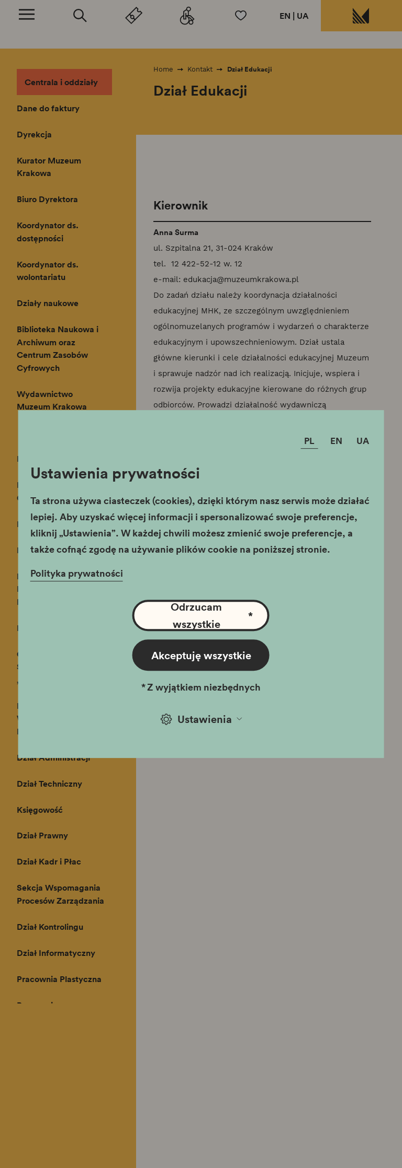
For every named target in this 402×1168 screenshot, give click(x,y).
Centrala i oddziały (61, 82)
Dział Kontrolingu (50, 926)
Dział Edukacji (249, 69)
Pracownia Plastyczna (59, 979)
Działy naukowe (48, 303)
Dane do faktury (48, 108)
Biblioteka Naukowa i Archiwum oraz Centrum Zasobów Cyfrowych (57, 348)
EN (285, 15)
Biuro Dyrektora (47, 199)
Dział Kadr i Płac (49, 861)
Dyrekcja (34, 134)
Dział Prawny (42, 835)
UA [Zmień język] (362, 441)
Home (163, 69)
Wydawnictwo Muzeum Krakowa (52, 400)
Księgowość (40, 809)
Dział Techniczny (49, 783)
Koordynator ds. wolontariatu (48, 271)
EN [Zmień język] (336, 441)
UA (303, 15)
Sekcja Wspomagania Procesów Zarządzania (60, 894)
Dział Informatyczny (56, 953)
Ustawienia (201, 718)
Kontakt (200, 69)
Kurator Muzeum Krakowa (49, 167)
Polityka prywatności (76, 573)
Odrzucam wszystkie (212, 615)
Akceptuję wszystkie (201, 655)
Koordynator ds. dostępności (48, 231)
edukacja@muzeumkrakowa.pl (241, 279)
